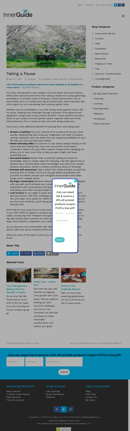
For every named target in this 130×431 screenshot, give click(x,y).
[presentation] (73, 229)
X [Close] (75, 181)
